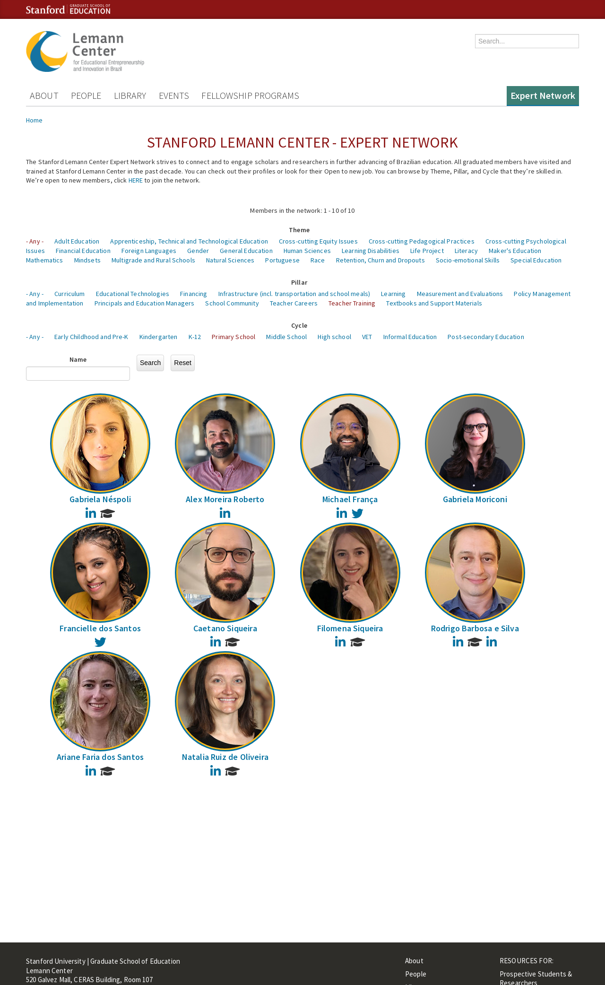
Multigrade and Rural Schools (153, 260)
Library (130, 95)
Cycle (299, 325)
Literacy (466, 250)
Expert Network (542, 95)
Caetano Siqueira (225, 628)
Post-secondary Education (486, 336)
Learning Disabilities (370, 250)
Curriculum (69, 293)
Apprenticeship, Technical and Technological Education (189, 241)
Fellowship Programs (250, 95)
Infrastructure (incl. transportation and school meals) (294, 293)
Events (174, 95)
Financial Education (83, 250)
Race (318, 260)
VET (367, 336)
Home (34, 120)
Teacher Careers (294, 303)
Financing (193, 293)
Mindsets (87, 260)
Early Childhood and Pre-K (91, 336)
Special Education (536, 260)
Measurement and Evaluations (460, 293)
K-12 (195, 336)
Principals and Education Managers (145, 303)
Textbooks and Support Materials (434, 303)
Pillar (299, 282)
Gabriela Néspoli (100, 499)
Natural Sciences (230, 260)
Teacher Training (351, 303)
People (86, 95)
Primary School (233, 336)
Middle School (286, 336)
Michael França (350, 499)
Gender (198, 250)
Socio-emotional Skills (468, 260)
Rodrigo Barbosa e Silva (475, 628)
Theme (299, 230)
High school (334, 336)
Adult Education (76, 241)
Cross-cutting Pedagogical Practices (422, 241)
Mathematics (44, 260)
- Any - (34, 241)
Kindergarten (158, 336)
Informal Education (410, 336)
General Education (246, 250)
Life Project (427, 250)
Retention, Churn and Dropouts (380, 260)
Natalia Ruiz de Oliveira (225, 756)
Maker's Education (515, 250)
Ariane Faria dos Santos (100, 756)
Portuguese (282, 260)
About (44, 95)
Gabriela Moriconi (475, 499)
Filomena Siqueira (350, 628)
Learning (393, 293)
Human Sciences (307, 250)
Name (78, 359)
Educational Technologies (132, 293)
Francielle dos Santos (100, 628)
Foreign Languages (148, 250)
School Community (232, 303)
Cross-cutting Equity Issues (318, 241)
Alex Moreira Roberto (225, 499)
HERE (136, 180)
